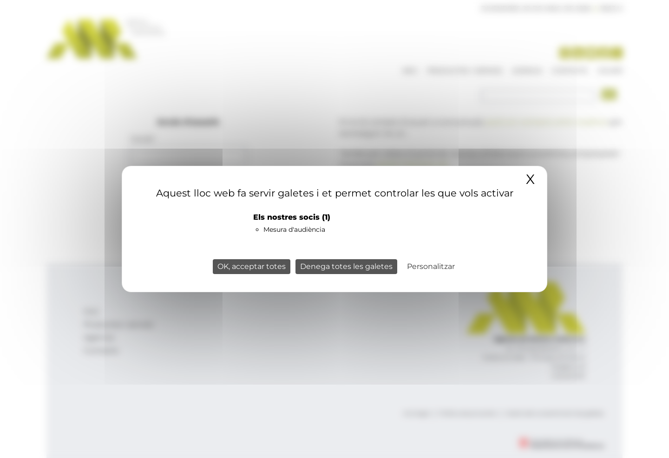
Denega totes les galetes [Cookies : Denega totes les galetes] (346, 266)
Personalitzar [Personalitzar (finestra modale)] (431, 266)
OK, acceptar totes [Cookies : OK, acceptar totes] (251, 266)
